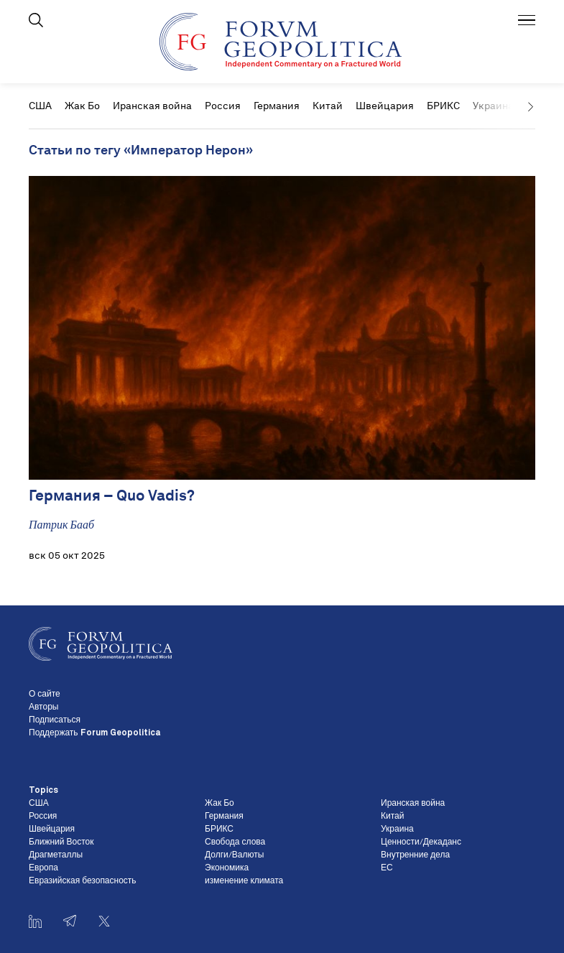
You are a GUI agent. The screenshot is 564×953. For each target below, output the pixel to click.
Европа (43, 868)
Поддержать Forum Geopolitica (94, 733)
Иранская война (152, 105)
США (40, 105)
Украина (397, 829)
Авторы (43, 707)
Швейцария (385, 105)
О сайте (44, 694)
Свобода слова (235, 842)
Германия (277, 105)
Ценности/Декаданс (421, 842)
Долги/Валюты (234, 855)
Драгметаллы (56, 855)
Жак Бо (82, 105)
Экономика (227, 868)
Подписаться (54, 720)
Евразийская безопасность (83, 881)
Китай (328, 105)
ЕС (387, 868)
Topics (43, 790)
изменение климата (244, 881)
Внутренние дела (415, 855)
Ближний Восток (61, 842)
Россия (223, 105)
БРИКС (443, 105)
